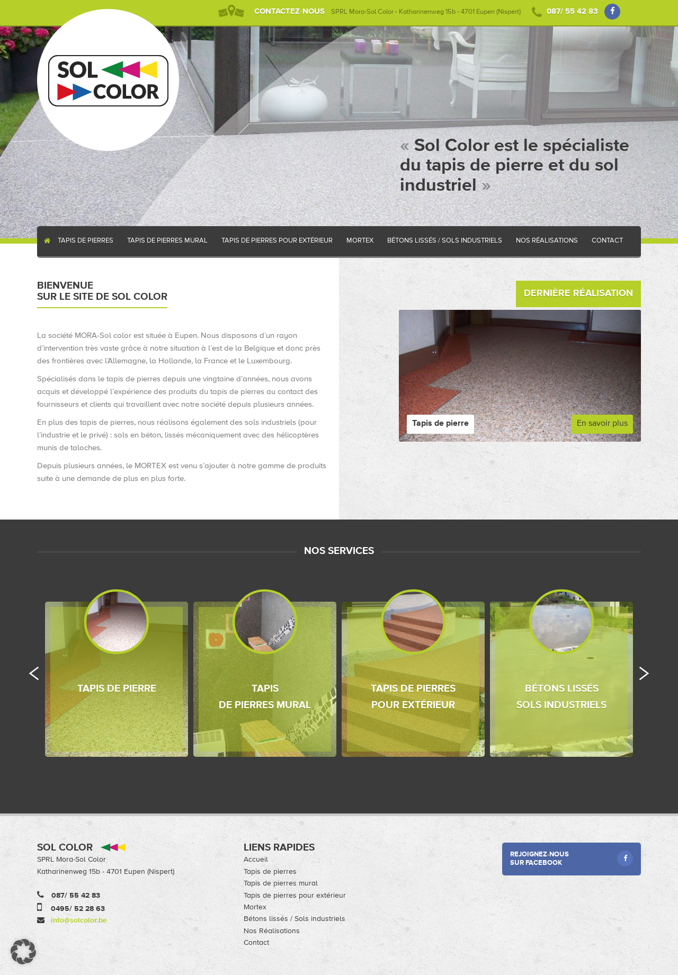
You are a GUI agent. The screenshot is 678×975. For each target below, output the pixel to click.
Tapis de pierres (85, 240)
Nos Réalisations (547, 240)
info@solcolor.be (79, 920)
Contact (607, 240)
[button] (23, 951)
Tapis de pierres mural (167, 240)
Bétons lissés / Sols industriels (444, 240)
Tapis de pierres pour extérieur (277, 240)
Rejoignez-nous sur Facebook (572, 858)
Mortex (359, 240)
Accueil (44, 241)
